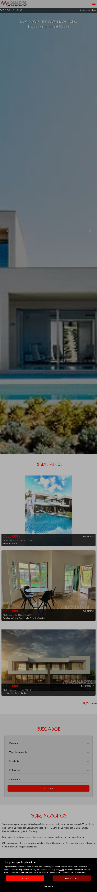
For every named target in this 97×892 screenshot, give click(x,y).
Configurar (49, 886)
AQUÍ (61, 869)
